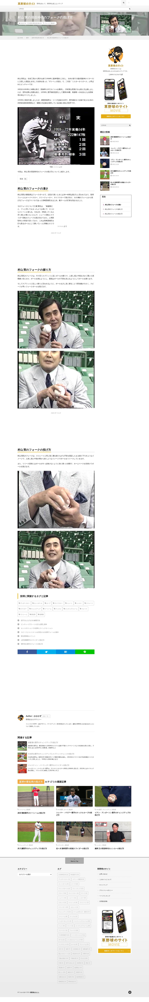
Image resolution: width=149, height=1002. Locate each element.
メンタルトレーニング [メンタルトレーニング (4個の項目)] (75, 945)
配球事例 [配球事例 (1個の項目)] (80, 982)
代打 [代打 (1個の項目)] (61, 954)
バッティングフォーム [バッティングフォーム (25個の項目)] (82, 926)
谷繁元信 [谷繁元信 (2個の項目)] (62, 982)
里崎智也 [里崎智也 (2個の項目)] (62, 986)
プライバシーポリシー (106, 895)
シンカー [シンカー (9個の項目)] (82, 903)
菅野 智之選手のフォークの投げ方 (33, 645)
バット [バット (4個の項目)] (62, 931)
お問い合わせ (103, 879)
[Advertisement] (56, 62)
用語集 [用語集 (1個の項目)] (62, 972)
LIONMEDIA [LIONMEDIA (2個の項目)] (63, 879)
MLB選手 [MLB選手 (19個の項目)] (75, 879)
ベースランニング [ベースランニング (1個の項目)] (78, 940)
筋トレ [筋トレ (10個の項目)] (62, 977)
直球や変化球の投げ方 (35, 25)
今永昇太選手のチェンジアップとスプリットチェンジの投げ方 (51, 755)
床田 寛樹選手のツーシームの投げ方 (33, 814)
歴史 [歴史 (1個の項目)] (88, 968)
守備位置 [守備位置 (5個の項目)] (74, 963)
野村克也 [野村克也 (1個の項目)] (72, 986)
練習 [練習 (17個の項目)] (70, 977)
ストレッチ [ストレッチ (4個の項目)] (72, 907)
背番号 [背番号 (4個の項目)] (79, 977)
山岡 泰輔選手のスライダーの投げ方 (34, 642)
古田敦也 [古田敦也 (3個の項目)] (76, 954)
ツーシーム (47, 610)
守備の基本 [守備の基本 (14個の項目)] (63, 963)
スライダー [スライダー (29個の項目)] (63, 912)
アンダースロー (24, 605)
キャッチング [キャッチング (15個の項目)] (78, 893)
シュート (68, 605)
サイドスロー (58, 605)
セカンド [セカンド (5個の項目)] (74, 912)
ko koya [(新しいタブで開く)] (60, 228)
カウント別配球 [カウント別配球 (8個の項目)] (78, 884)
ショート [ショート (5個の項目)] (72, 903)
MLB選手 (60, 811)
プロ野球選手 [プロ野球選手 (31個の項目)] (64, 940)
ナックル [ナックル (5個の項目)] (73, 921)
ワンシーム (23, 616)
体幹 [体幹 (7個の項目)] (68, 954)
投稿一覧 (45, 718)
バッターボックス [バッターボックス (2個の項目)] (65, 926)
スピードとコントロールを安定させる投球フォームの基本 (42, 634)
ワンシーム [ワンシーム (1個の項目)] (84, 949)
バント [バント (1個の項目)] (70, 931)
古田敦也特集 (103, 906)
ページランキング (105, 900)
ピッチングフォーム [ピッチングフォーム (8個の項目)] (83, 931)
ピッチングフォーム (70, 610)
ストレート (89, 605)
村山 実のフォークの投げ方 (114, 215)
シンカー (78, 605)
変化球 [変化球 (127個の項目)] (76, 959)
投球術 (41, 616)
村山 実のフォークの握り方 (114, 211)
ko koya (56, 168)
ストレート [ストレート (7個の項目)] (84, 907)
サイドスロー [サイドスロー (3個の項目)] (73, 898)
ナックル (57, 610)
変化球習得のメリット (29, 638)
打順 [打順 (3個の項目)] (61, 968)
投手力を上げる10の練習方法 (32, 622)
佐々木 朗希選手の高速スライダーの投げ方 (73, 852)
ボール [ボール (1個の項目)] (62, 945)
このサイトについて (116, 76)
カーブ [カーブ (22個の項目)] (74, 889)
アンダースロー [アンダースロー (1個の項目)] (64, 884)
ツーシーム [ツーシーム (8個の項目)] (63, 921)
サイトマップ (103, 890)
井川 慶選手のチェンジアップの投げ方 (34, 850)
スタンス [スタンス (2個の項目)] (62, 907)
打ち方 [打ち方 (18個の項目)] (84, 963)
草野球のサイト (35, 997)
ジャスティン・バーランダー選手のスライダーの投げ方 (48, 767)
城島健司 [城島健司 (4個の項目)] (86, 954)
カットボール (37, 605)
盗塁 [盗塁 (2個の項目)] (69, 972)
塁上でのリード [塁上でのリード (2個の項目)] (64, 959)
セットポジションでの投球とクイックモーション (39, 630)
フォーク (47, 25)
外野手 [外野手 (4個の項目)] (86, 959)
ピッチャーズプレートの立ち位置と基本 (36, 626)
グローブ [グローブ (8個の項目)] (62, 898)
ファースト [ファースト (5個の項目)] (63, 935)
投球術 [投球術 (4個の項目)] (80, 968)
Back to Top (74, 866)
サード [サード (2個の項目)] (84, 898)
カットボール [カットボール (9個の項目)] (64, 889)
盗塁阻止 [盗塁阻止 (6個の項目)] (78, 972)
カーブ (47, 605)
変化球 (52, 25)
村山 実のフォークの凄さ (113, 206)
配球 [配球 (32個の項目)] (71, 982)
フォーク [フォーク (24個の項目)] (74, 935)
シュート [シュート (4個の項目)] (62, 903)
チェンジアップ (34, 610)
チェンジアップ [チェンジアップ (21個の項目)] (65, 917)
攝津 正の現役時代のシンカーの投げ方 (111, 850)
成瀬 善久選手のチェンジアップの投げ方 (43, 744)
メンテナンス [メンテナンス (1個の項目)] (64, 949)
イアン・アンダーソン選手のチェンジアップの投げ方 (113, 815)
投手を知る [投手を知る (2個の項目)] (70, 968)
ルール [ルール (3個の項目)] (74, 949)
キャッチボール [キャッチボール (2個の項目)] (64, 893)
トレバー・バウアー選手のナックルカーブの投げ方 (74, 815)
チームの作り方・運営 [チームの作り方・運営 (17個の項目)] (81, 917)
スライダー (23, 610)
